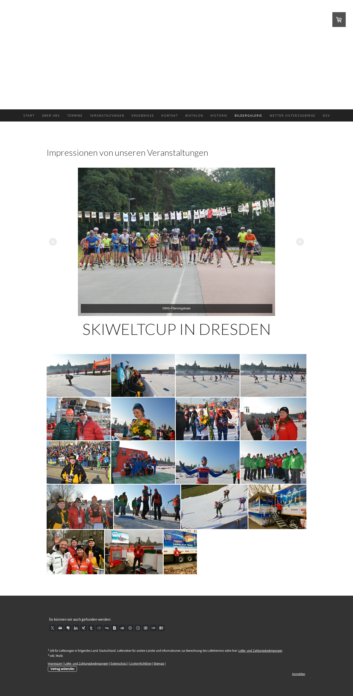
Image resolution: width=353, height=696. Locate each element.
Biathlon (194, 115)
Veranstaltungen (107, 115)
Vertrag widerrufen (62, 669)
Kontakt (169, 115)
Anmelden (298, 674)
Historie (218, 115)
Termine (75, 115)
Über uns (51, 115)
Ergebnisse (143, 115)
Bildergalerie (248, 115)
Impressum (55, 663)
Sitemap (158, 663)
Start (29, 115)
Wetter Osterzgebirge (293, 115)
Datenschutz (118, 663)
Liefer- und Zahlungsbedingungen (260, 650)
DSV (326, 115)
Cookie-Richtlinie (140, 663)
